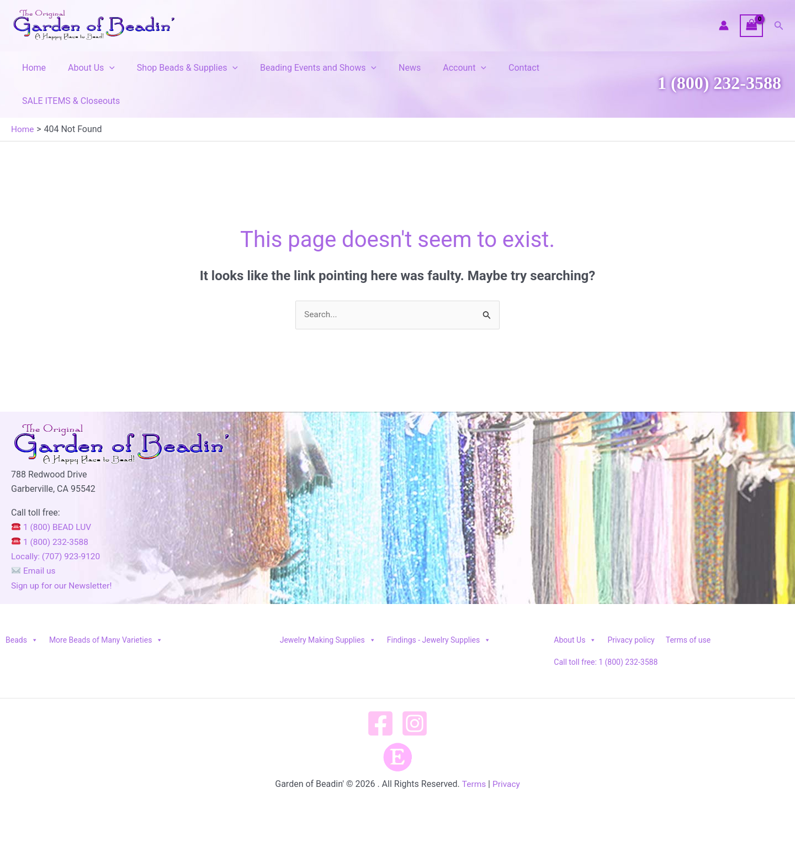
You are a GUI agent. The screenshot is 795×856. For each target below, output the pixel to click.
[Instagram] (414, 691)
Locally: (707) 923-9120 (57, 523)
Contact (495, 67)
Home (32, 67)
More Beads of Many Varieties (106, 607)
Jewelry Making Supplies (328, 607)
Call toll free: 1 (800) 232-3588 (606, 629)
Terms (473, 751)
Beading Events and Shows (303, 68)
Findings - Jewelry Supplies (439, 607)
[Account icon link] (724, 25)
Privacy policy (630, 607)
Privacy (506, 751)
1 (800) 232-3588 (719, 66)
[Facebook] (380, 691)
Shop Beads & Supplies (176, 68)
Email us (34, 538)
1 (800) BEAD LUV (53, 494)
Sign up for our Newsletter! (63, 553)
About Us (84, 68)
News (390, 67)
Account (440, 68)
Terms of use (688, 607)
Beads (22, 607)
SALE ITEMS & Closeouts (577, 67)
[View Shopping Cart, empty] (751, 25)
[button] (779, 26)
